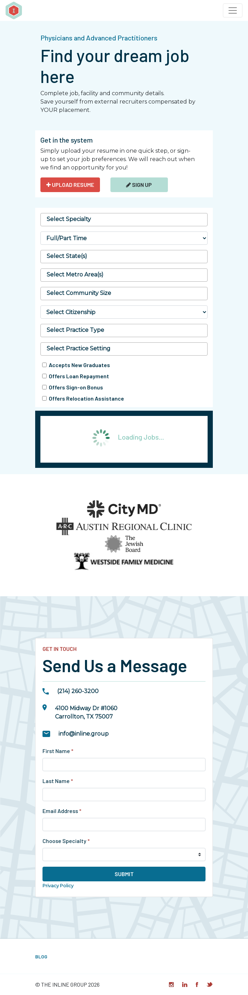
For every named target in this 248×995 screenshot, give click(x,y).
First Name (57, 750)
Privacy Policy (57, 885)
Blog (41, 956)
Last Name (57, 780)
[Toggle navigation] (232, 10)
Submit (124, 874)
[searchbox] (124, 219)
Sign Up (139, 184)
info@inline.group (84, 733)
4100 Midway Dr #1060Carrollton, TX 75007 (86, 712)
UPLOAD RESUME (70, 184)
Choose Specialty (66, 840)
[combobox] (124, 219)
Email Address (62, 810)
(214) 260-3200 (78, 691)
